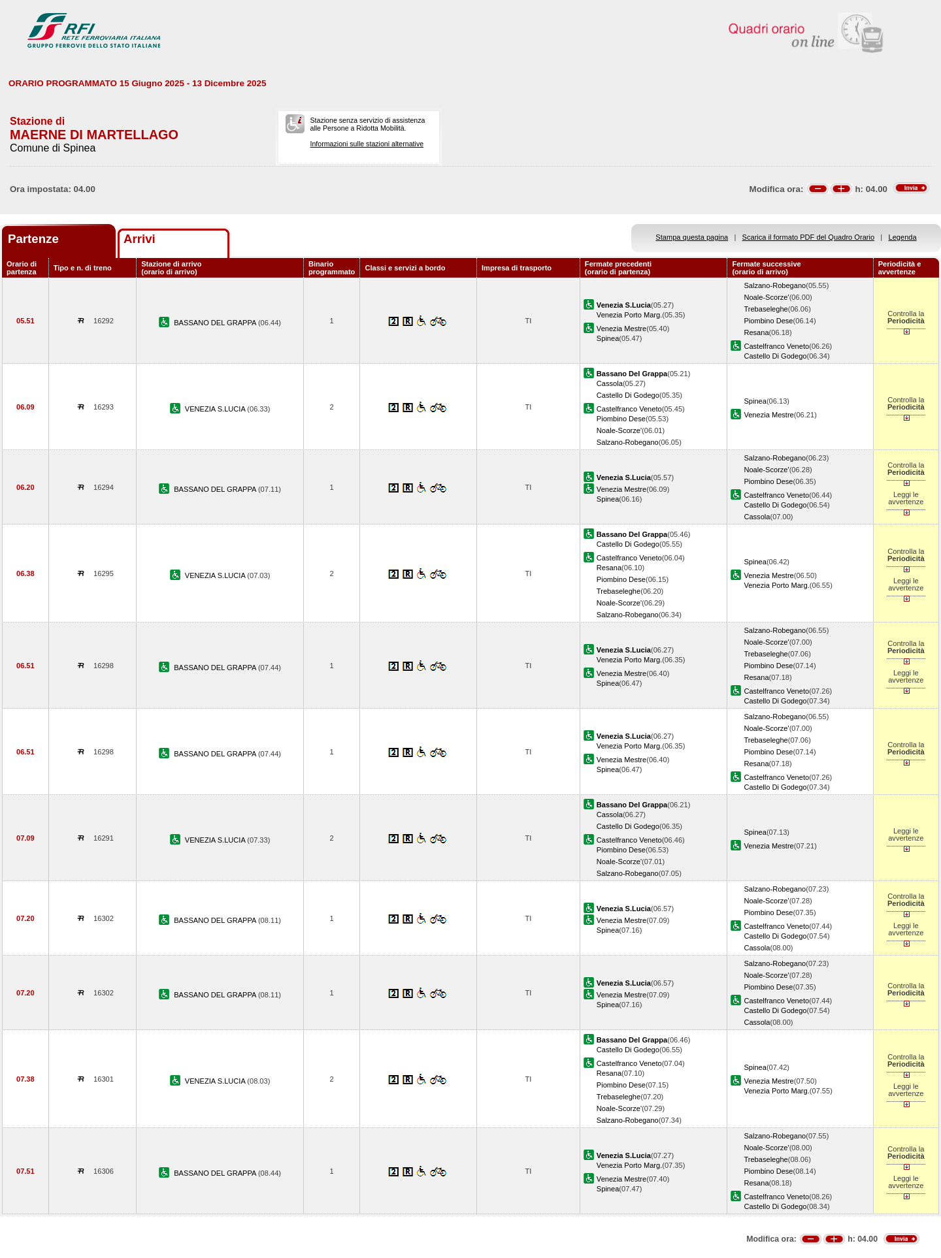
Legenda (903, 237)
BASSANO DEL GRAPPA (216, 323)
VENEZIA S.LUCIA (216, 409)
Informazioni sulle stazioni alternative (366, 144)
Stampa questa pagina (691, 237)
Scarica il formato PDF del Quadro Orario (808, 237)
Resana (756, 332)
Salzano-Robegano (775, 285)
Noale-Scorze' (766, 297)
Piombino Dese (768, 321)
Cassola (610, 383)
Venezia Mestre (621, 328)
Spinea (608, 338)
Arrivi (140, 239)
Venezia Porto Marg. (629, 315)
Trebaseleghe (765, 309)
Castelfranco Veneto (776, 346)
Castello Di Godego (775, 356)
